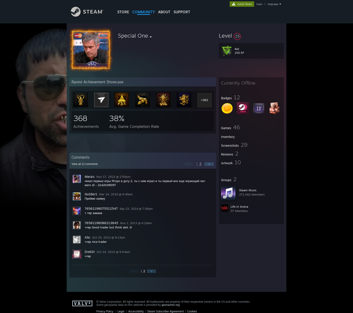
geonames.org (171, 304)
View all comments (85, 164)
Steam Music (248, 190)
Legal (121, 311)
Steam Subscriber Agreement (165, 311)
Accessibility (136, 311)
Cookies (192, 311)
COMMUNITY (143, 12)
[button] (251, 35)
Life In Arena (239, 206)
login (259, 4)
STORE (123, 12)
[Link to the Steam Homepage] (90, 15)
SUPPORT (182, 12)
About (164, 12)
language (273, 4)
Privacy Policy (104, 311)
